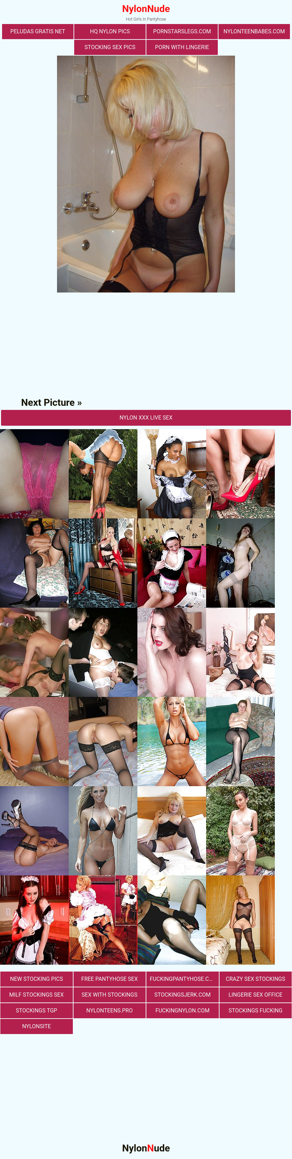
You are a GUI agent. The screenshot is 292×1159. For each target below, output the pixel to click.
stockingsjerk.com (182, 994)
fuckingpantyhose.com (183, 979)
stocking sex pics (110, 47)
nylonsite (36, 1026)
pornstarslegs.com (182, 31)
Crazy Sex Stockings (255, 979)
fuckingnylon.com (183, 1010)
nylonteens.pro (109, 1010)
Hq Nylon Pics (110, 31)
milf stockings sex (36, 994)
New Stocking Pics (36, 979)
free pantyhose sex (109, 979)
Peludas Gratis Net (37, 31)
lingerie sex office (255, 994)
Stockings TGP (36, 1010)
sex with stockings (109, 994)
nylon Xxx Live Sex (146, 417)
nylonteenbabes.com (254, 31)
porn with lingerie (182, 47)
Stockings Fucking (255, 1010)
